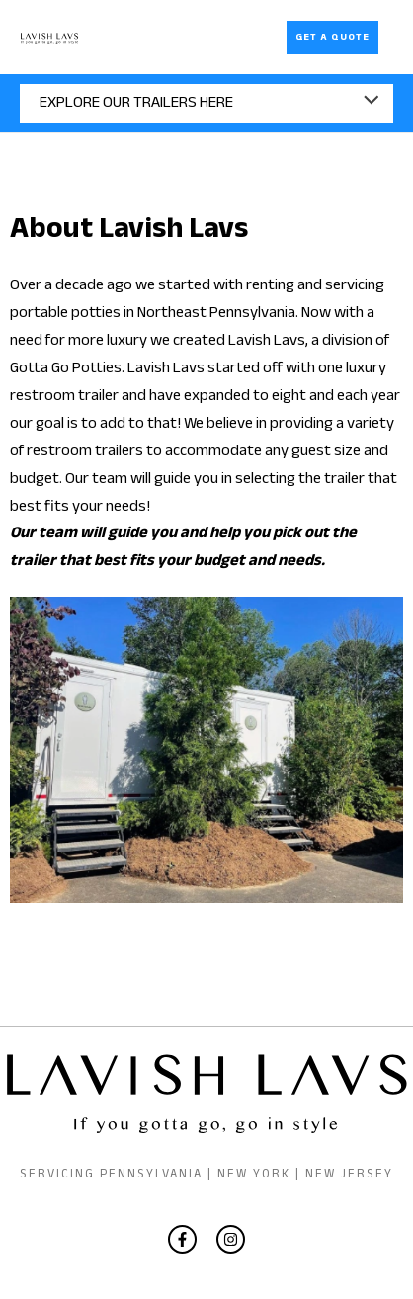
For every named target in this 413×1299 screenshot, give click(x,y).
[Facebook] (182, 1239)
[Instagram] (230, 1239)
